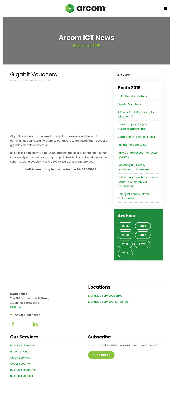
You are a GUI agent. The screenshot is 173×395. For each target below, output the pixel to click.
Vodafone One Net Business (136, 137)
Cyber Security (20, 364)
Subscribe (101, 355)
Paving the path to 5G (132, 145)
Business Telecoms (23, 370)
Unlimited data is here (132, 96)
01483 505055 (28, 315)
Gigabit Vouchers (129, 104)
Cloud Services (20, 358)
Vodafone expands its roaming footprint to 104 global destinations (138, 181)
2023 (125, 235)
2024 (143, 226)
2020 (142, 244)
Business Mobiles (21, 376)
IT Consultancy (20, 351)
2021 (125, 244)
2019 (125, 253)
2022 (143, 235)
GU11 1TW (15, 307)
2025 (125, 226)
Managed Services (22, 345)
